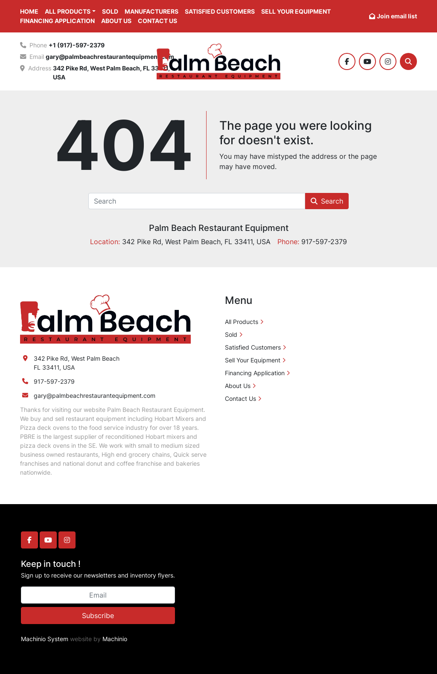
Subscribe (98, 615)
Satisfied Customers (220, 11)
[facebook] (346, 61)
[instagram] (387, 61)
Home (29, 11)
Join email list (397, 16)
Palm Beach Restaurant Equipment (218, 228)
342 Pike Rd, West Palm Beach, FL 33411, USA (112, 72)
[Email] (98, 595)
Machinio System (44, 638)
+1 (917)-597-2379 (77, 45)
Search (327, 201)
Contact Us (157, 20)
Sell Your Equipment (296, 11)
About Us (116, 20)
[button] (70, 11)
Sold (110, 11)
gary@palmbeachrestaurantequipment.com (110, 56)
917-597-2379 (54, 381)
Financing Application (57, 20)
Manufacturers (151, 11)
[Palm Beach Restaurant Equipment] (105, 318)
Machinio (114, 638)
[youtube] (367, 61)
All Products (67, 11)
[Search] (408, 61)
